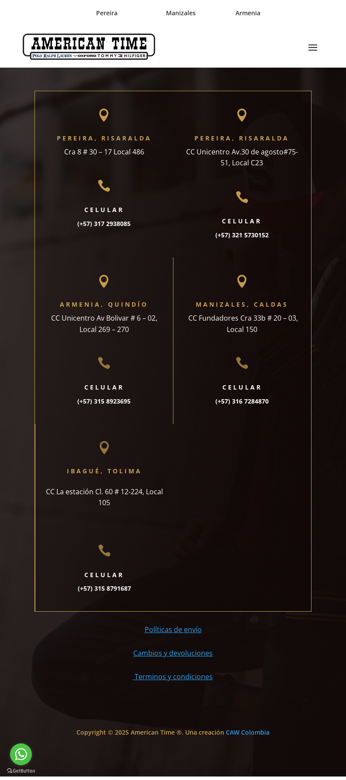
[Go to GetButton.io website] (21, 771)
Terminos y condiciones (173, 680)
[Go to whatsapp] (21, 754)
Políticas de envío (173, 633)
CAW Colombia (248, 736)
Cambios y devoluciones (173, 656)
